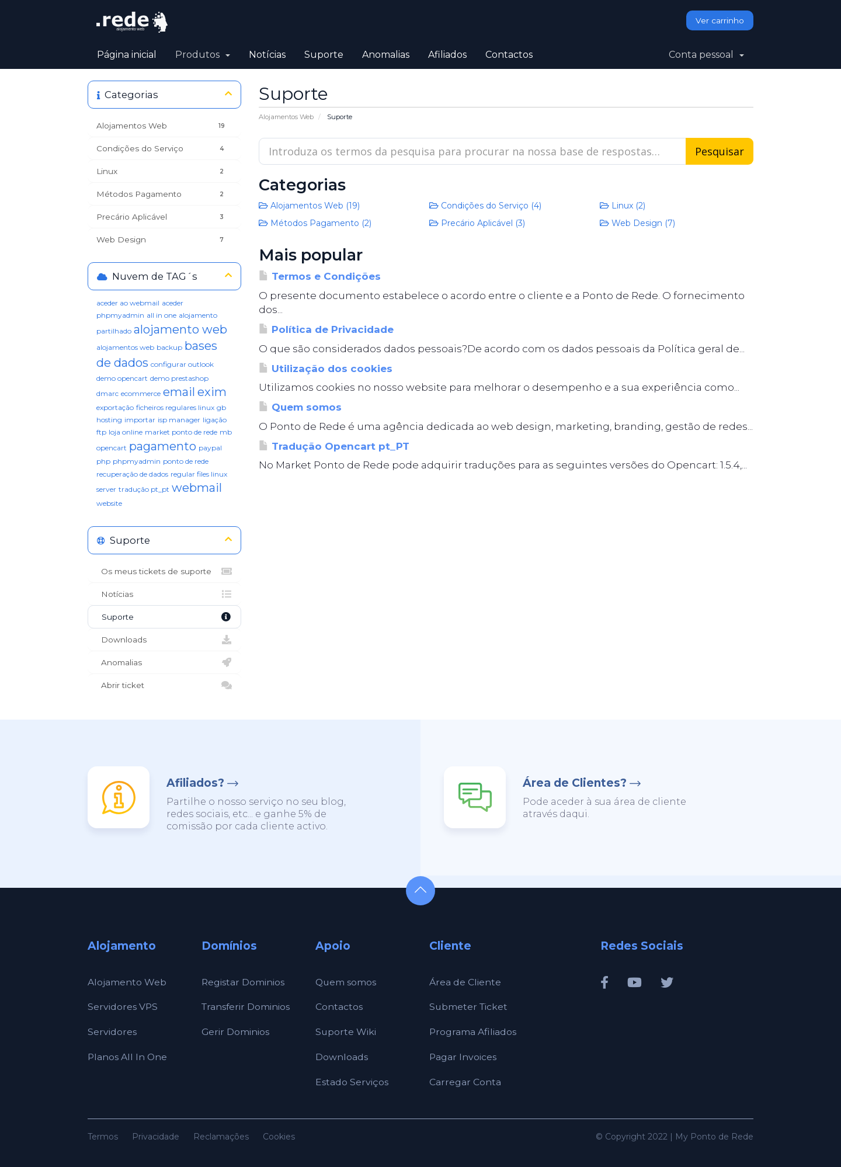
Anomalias (385, 54)
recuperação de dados (132, 474)
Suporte (323, 54)
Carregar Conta (465, 1082)
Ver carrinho (720, 20)
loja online (126, 432)
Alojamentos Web (286, 117)
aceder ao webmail (127, 302)
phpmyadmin (137, 461)
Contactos (509, 54)
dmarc (107, 393)
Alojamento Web (127, 982)
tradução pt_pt (144, 489)
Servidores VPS (123, 1006)
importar (139, 419)
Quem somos (300, 407)
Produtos (202, 54)
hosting (109, 419)
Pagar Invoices (463, 1056)
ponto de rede (185, 461)
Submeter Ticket (469, 1006)
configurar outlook (182, 364)
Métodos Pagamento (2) (315, 223)
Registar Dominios (243, 982)
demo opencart (122, 378)
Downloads (164, 640)
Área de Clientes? (575, 783)
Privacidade (155, 1136)
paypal (210, 447)
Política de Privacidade (326, 329)
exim (212, 392)
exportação (115, 407)
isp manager (179, 419)
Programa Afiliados (473, 1031)
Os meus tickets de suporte (164, 571)
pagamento (162, 446)
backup (169, 347)
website (109, 503)
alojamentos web (125, 347)
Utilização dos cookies (325, 368)
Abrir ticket (164, 685)
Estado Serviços (351, 1082)
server (106, 489)
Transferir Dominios (246, 1006)
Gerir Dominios (235, 1031)
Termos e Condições (320, 276)
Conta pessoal (706, 54)
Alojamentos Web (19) (309, 205)
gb (221, 407)
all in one (161, 315)
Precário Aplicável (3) (477, 223)
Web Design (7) (637, 223)
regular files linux (199, 474)
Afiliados (447, 54)
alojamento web (180, 329)
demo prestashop (179, 378)
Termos (103, 1136)
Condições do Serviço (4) (485, 205)
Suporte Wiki (346, 1031)
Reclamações (221, 1136)
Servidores (112, 1031)
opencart (111, 447)
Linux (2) (622, 205)
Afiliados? (195, 783)
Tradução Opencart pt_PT (334, 446)
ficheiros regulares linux (175, 407)
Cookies (279, 1136)
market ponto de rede (181, 432)
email (179, 392)
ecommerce (141, 393)
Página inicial (127, 54)
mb (226, 432)
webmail (197, 488)
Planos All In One (128, 1056)
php (103, 461)
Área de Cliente (465, 982)
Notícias (267, 54)
